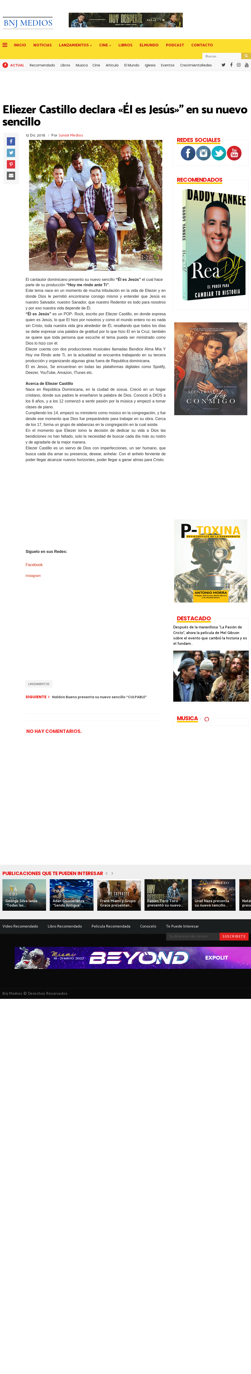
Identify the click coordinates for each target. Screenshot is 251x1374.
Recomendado (42, 65)
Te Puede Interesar (182, 926)
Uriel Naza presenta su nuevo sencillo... (212, 903)
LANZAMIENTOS (74, 45)
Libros (65, 65)
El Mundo (131, 65)
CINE (104, 45)
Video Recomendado (20, 926)
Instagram (33, 576)
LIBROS (125, 45)
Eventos (167, 65)
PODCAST (175, 45)
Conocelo (148, 926)
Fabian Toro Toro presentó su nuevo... (165, 903)
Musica (82, 65)
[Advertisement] (102, 642)
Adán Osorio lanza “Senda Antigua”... (68, 903)
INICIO (20, 45)
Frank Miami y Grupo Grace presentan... (118, 903)
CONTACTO (202, 45)
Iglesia (150, 65)
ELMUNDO (149, 45)
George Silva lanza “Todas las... (21, 903)
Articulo (112, 65)
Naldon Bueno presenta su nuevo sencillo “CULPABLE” (99, 697)
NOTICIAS (42, 45)
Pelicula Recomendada (111, 926)
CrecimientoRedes (196, 65)
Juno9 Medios (71, 135)
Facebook (35, 565)
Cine (96, 65)
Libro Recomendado (65, 926)
